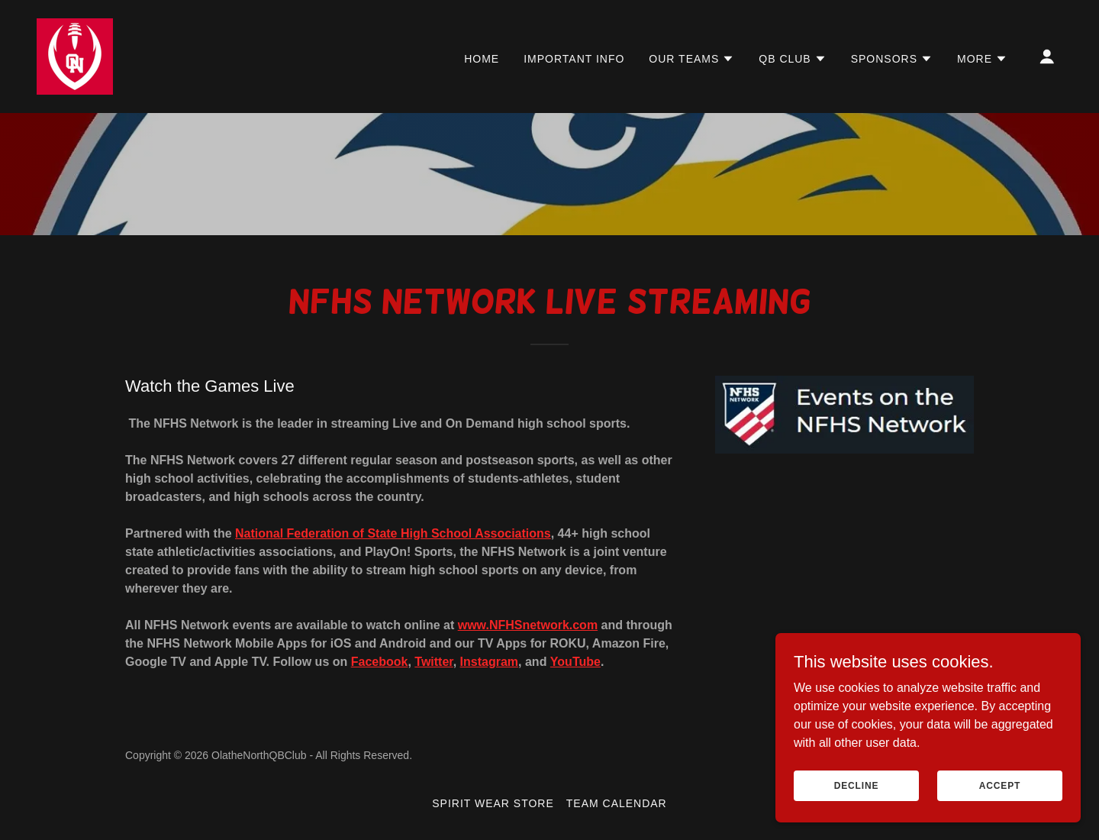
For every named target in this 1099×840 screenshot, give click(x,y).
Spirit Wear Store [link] (493, 803)
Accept (999, 806)
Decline (856, 806)
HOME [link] (481, 59)
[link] (75, 55)
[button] (691, 59)
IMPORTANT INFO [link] (574, 59)
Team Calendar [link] (616, 803)
